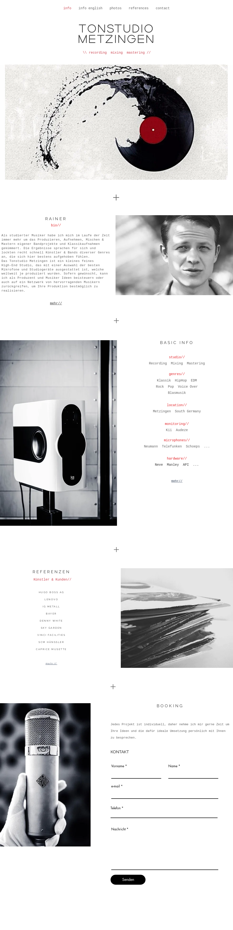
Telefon (116, 808)
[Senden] (128, 880)
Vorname (117, 766)
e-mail (115, 786)
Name (172, 766)
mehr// (56, 303)
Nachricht (118, 829)
